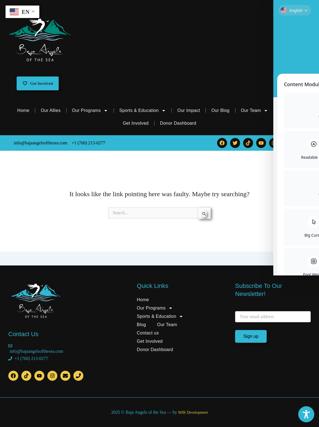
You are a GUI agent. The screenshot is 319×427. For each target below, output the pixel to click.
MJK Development (193, 412)
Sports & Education (142, 111)
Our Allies (50, 111)
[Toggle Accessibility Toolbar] (306, 414)
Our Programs (90, 111)
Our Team (254, 111)
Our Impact (188, 111)
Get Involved (135, 123)
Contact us (290, 111)
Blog (141, 324)
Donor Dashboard (178, 123)
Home (23, 111)
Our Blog (220, 111)
